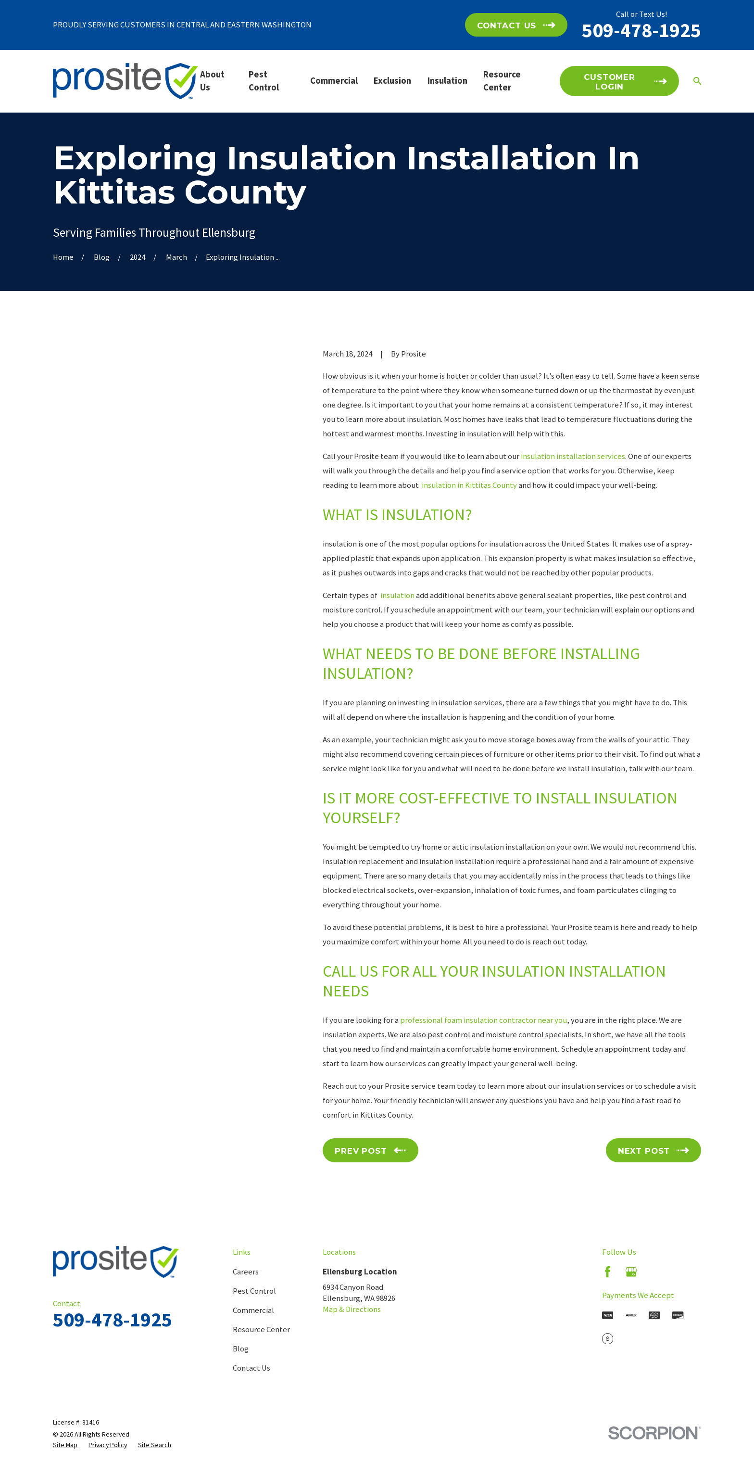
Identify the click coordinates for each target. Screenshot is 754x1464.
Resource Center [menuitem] (502, 80)
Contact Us (251, 1368)
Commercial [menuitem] (334, 80)
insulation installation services (573, 456)
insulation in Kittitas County (468, 485)
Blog (241, 1349)
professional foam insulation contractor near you (483, 1020)
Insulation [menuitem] (447, 80)
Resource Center (261, 1329)
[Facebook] (607, 1271)
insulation (397, 595)
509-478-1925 (641, 29)
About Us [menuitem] (212, 80)
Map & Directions (352, 1309)
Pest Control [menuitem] (264, 80)
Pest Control (254, 1291)
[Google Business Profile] (631, 1271)
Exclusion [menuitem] (392, 80)
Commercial (253, 1310)
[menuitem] (65, 1445)
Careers (246, 1272)
